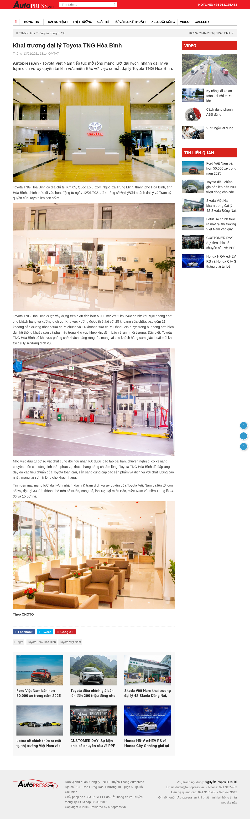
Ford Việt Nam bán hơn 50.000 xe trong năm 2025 (38, 693)
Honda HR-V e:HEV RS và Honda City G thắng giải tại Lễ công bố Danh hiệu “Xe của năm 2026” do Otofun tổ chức (146, 743)
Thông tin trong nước (50, 33)
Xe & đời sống (163, 22)
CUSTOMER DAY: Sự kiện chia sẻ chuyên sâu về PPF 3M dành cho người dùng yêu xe (92, 743)
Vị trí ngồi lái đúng (219, 128)
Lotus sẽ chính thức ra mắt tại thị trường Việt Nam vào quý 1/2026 (38, 743)
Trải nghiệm (57, 22)
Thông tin (31, 22)
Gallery (202, 22)
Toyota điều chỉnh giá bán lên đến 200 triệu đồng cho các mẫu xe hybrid (92, 693)
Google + (65, 632)
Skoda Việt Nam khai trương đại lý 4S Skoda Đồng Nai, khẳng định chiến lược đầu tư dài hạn (147, 693)
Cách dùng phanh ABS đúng (219, 112)
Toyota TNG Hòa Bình (42, 642)
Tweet (45, 632)
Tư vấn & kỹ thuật (130, 22)
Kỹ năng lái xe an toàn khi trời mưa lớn (219, 96)
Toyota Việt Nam (70, 642)
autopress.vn (117, 807)
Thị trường (82, 22)
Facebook (23, 632)
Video (184, 22)
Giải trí (103, 22)
